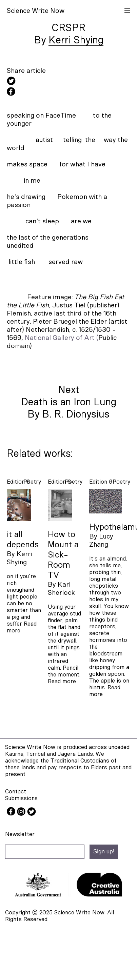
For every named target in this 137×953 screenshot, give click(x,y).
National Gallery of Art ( (61, 337)
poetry (32, 482)
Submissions (21, 798)
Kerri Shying (75, 40)
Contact (15, 791)
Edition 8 (18, 482)
